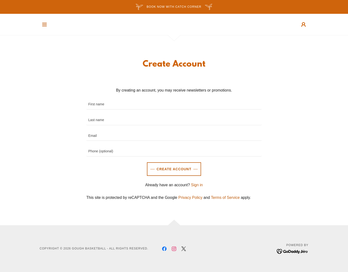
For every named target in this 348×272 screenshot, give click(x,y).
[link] (164, 249)
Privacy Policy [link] (190, 197)
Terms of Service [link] (225, 197)
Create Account (174, 169)
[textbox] (173, 104)
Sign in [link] (197, 185)
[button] (44, 24)
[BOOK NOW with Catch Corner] (174, 7)
